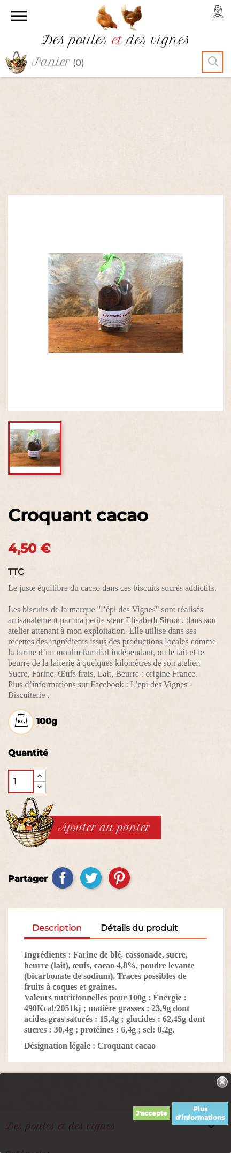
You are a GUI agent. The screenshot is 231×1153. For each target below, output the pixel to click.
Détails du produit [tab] (139, 826)
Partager (62, 775)
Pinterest (119, 775)
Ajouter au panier (104, 726)
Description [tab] (57, 826)
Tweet (91, 775)
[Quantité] (21, 679)
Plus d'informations (200, 1113)
